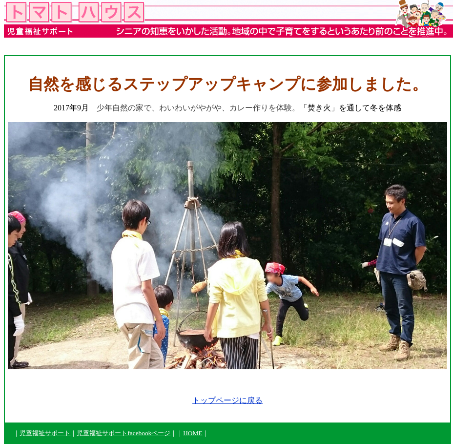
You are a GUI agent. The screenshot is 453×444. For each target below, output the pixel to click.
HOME (192, 433)
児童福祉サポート (45, 433)
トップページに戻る (227, 400)
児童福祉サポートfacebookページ (123, 433)
